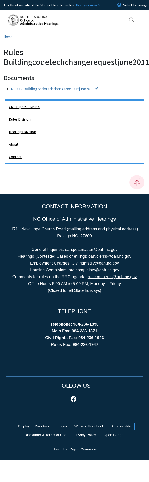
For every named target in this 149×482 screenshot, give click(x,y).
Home (8, 36)
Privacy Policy (85, 435)
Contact (15, 156)
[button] (128, 20)
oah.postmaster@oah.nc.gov (91, 249)
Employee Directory (33, 426)
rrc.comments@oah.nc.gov (112, 277)
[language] (135, 5)
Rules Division (20, 119)
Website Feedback (89, 426)
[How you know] (88, 5)
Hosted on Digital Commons (74, 449)
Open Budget (114, 435)
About (13, 144)
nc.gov (62, 426)
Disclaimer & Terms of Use (46, 435)
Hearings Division (22, 131)
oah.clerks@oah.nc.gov (109, 256)
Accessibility (121, 426)
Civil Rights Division (24, 106)
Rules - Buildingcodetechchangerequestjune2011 (54, 89)
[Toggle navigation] (142, 20)
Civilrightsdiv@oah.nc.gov (95, 263)
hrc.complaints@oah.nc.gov (94, 270)
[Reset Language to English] (119, 5)
